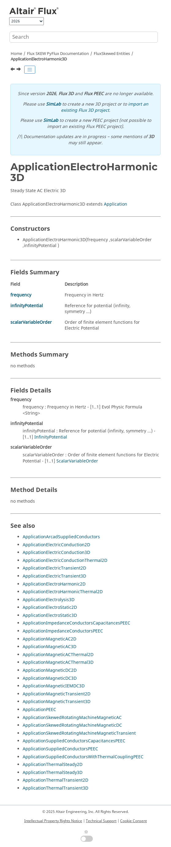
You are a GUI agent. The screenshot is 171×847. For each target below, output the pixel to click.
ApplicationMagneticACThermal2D (58, 655)
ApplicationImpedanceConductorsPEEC (63, 631)
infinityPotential (26, 306)
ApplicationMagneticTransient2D (56, 694)
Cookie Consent (133, 821)
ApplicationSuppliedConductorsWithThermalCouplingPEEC (83, 757)
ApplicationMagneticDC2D (50, 670)
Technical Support (101, 821)
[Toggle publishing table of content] (29, 70)
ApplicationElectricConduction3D (56, 552)
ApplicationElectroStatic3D (50, 615)
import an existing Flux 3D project (104, 107)
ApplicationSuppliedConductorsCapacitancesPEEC (74, 741)
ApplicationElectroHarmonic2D (54, 584)
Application (115, 204)
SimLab (53, 104)
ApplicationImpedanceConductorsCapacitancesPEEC (76, 623)
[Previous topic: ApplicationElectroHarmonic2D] (13, 70)
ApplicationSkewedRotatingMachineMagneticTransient (79, 733)
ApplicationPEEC (39, 709)
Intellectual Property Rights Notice (53, 821)
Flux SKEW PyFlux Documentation (58, 53)
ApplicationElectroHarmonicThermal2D (63, 592)
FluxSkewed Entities (112, 53)
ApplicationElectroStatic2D (50, 607)
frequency (20, 295)
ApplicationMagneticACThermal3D (58, 662)
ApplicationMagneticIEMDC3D (54, 686)
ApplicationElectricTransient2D (54, 568)
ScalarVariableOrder (77, 461)
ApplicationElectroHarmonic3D (39, 59)
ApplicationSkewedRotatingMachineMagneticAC (72, 717)
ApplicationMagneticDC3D (50, 678)
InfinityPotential (50, 437)
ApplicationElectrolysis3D (48, 600)
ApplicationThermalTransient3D (55, 788)
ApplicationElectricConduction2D (56, 545)
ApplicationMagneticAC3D (49, 647)
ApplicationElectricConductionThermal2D (65, 560)
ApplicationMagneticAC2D (49, 639)
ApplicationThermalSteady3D (52, 772)
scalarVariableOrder (31, 322)
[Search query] (84, 37)
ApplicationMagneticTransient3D (56, 701)
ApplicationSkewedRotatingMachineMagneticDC (72, 725)
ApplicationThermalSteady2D (52, 764)
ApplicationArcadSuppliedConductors (61, 537)
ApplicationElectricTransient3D (54, 576)
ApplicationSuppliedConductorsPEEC (60, 749)
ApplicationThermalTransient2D (55, 780)
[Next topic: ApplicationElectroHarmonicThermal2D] (19, 70)
